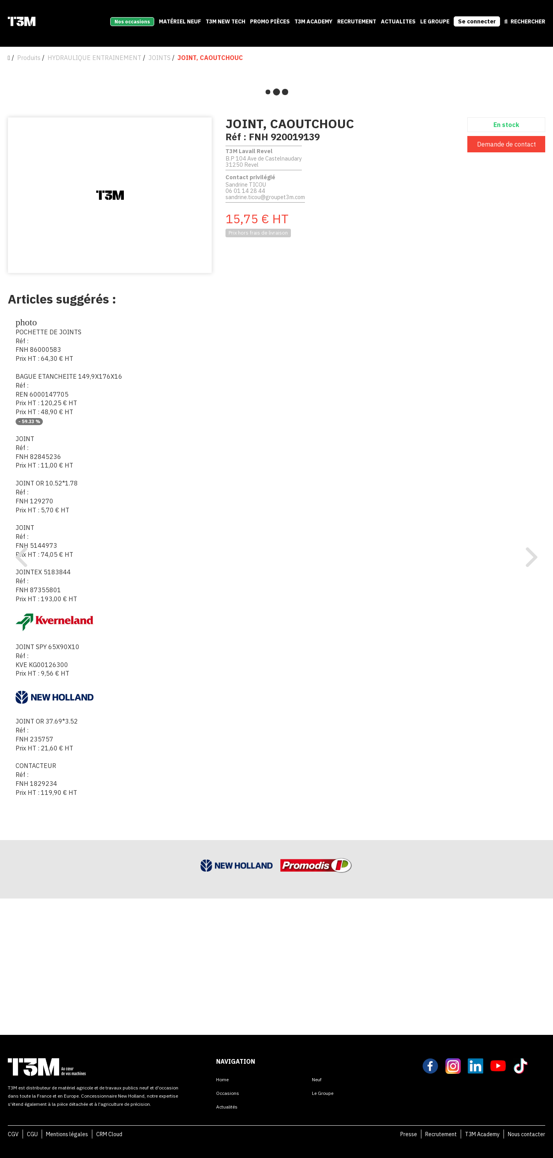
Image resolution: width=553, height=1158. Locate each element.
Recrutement (441, 1134)
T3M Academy (313, 22)
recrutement (356, 22)
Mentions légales (67, 1134)
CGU (32, 1134)
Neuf (317, 1079)
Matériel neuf (180, 22)
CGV (13, 1134)
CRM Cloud (109, 1134)
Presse (408, 1134)
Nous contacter (526, 1134)
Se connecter (477, 21)
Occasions (227, 1093)
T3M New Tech (225, 22)
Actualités (227, 1107)
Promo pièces (270, 22)
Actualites (398, 22)
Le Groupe (434, 22)
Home (222, 1079)
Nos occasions (132, 21)
